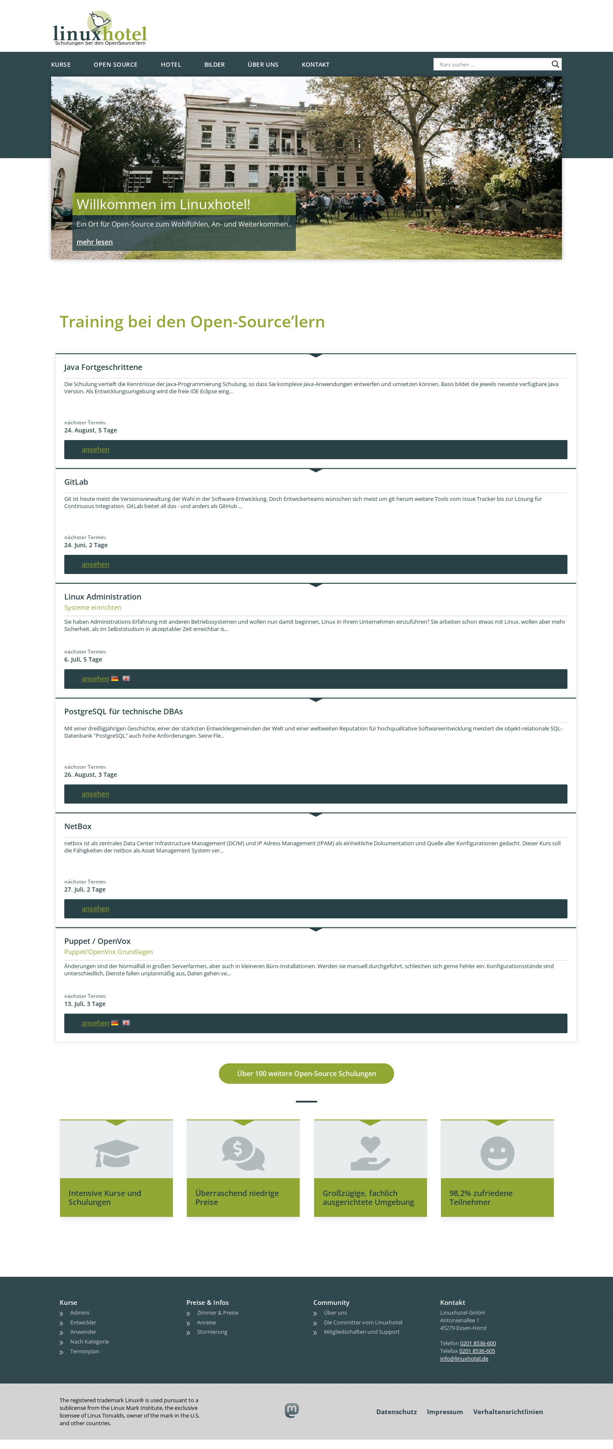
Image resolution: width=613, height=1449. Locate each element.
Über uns (263, 64)
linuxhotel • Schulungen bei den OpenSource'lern (125, 13)
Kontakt (315, 64)
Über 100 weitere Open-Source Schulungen (306, 1078)
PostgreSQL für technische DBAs (123, 711)
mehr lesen (95, 242)
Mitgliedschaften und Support (362, 1341)
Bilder (214, 64)
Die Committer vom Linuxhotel (363, 1331)
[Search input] (493, 64)
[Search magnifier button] (555, 64)
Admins (79, 1322)
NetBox (78, 826)
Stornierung (212, 1341)
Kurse (61, 64)
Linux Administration (102, 596)
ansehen (95, 449)
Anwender (83, 1341)
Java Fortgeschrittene (103, 367)
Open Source (115, 64)
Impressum (445, 1421)
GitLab (76, 482)
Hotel (171, 64)
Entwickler (83, 1331)
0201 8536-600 (478, 1352)
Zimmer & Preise (217, 1322)
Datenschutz (396, 1421)
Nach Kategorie (89, 1351)
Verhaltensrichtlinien (508, 1421)
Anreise (206, 1331)
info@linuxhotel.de (464, 1368)
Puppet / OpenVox (97, 941)
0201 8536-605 (477, 1360)
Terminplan (84, 1360)
